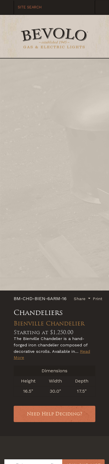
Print (97, 298)
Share (80, 298)
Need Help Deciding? (54, 414)
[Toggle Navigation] (102, 7)
